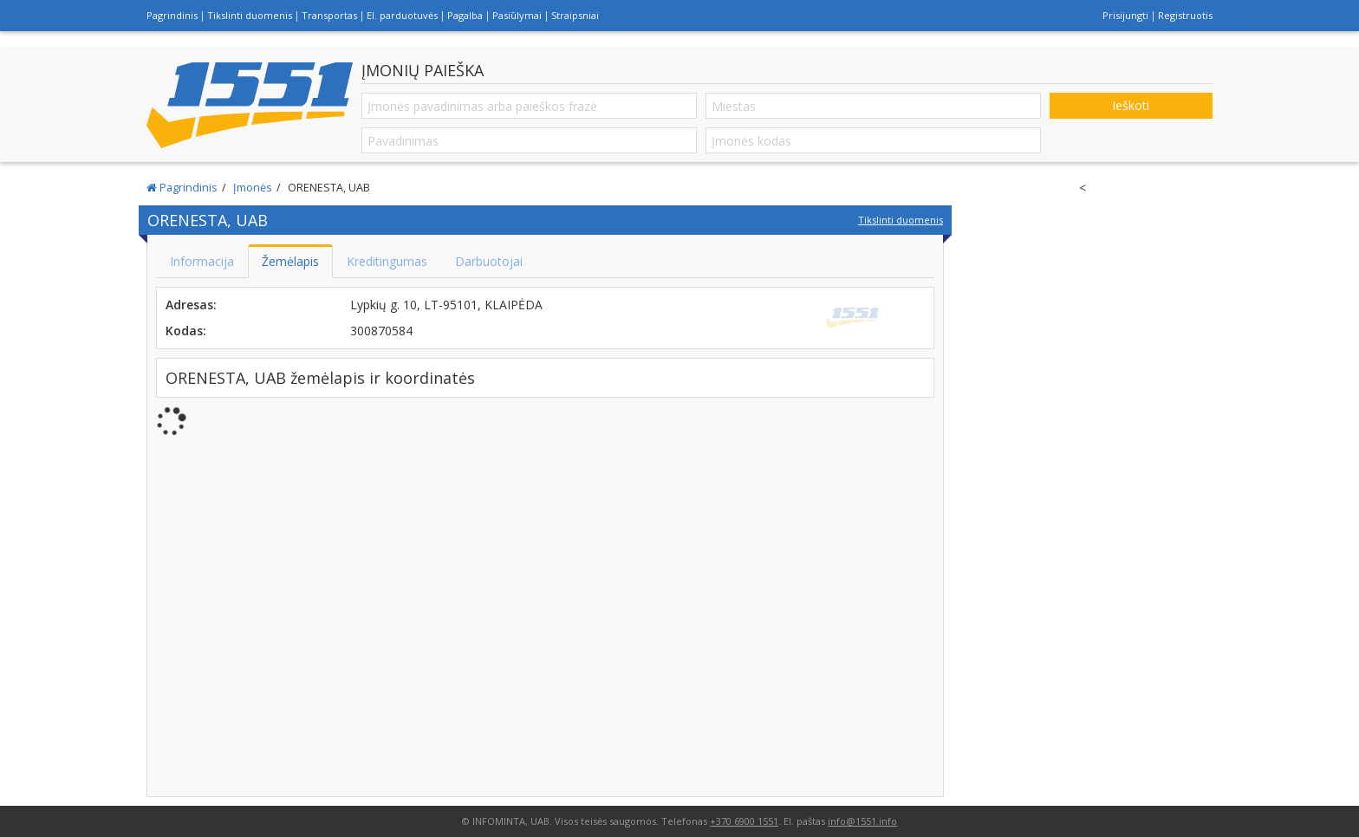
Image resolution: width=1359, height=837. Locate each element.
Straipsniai (575, 15)
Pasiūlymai (517, 15)
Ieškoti (1130, 105)
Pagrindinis (172, 15)
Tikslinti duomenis (249, 15)
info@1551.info (862, 820)
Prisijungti (1125, 15)
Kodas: (186, 330)
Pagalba (465, 15)
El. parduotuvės (402, 15)
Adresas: (191, 304)
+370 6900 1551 (744, 820)
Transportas (329, 15)
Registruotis (1185, 15)
